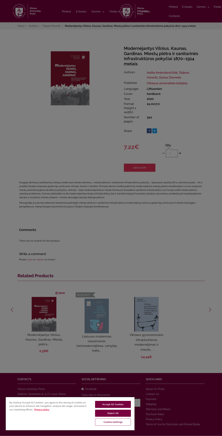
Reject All (112, 413)
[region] (70, 413)
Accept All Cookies (113, 404)
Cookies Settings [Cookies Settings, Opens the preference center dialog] (113, 422)
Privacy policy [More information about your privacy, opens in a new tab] (41, 409)
